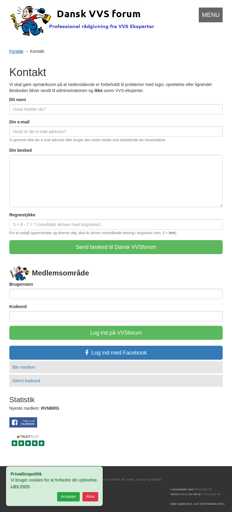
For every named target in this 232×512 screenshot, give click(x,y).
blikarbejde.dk (203, 489)
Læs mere (20, 486)
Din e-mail (19, 121)
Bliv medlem (23, 367)
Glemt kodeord (26, 380)
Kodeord (18, 306)
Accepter (68, 496)
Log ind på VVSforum (116, 333)
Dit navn (17, 99)
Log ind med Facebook (116, 353)
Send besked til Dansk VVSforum (116, 247)
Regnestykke (22, 214)
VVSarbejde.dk (211, 494)
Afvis (90, 496)
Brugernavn (21, 284)
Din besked (20, 150)
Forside (16, 51)
